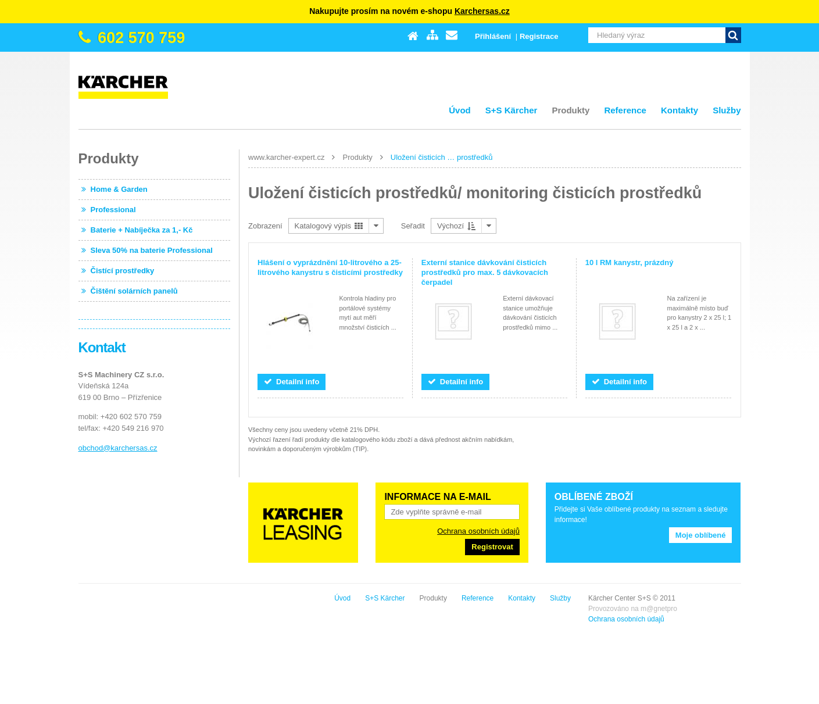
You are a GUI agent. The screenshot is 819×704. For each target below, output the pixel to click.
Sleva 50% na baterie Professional (152, 250)
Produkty (570, 110)
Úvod (460, 110)
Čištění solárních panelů (134, 291)
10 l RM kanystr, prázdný (629, 262)
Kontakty (679, 110)
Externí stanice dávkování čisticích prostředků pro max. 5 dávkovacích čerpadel (484, 272)
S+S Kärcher (511, 110)
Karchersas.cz (482, 11)
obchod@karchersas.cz (118, 448)
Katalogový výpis (329, 225)
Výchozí (456, 225)
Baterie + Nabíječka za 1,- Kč (142, 230)
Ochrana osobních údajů (478, 531)
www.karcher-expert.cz (286, 157)
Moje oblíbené (700, 535)
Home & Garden (119, 189)
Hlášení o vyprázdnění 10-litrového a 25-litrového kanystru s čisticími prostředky (330, 267)
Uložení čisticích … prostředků (442, 157)
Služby (727, 110)
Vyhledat (733, 35)
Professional (113, 209)
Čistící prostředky (123, 270)
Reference (625, 110)
